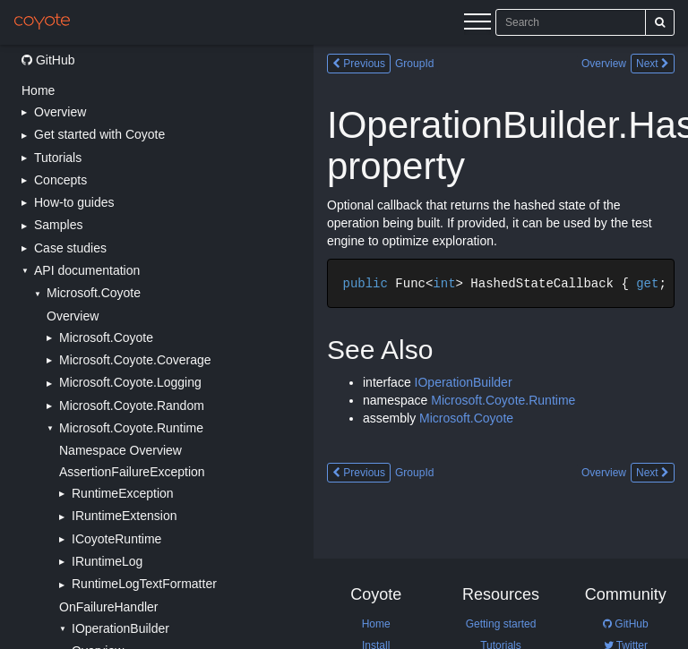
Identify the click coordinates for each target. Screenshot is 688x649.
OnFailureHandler (109, 607)
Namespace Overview (120, 450)
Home (38, 90)
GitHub (48, 60)
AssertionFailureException (132, 472)
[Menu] (477, 24)
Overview (73, 316)
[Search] (660, 22)
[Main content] (501, 347)
